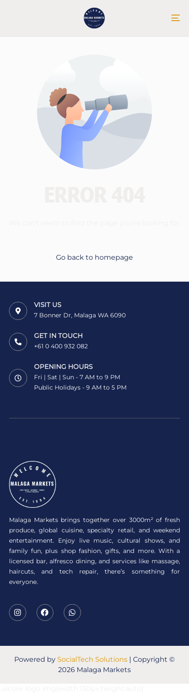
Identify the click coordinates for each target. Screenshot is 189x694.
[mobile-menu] (169, 18)
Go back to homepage (94, 257)
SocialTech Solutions (92, 659)
